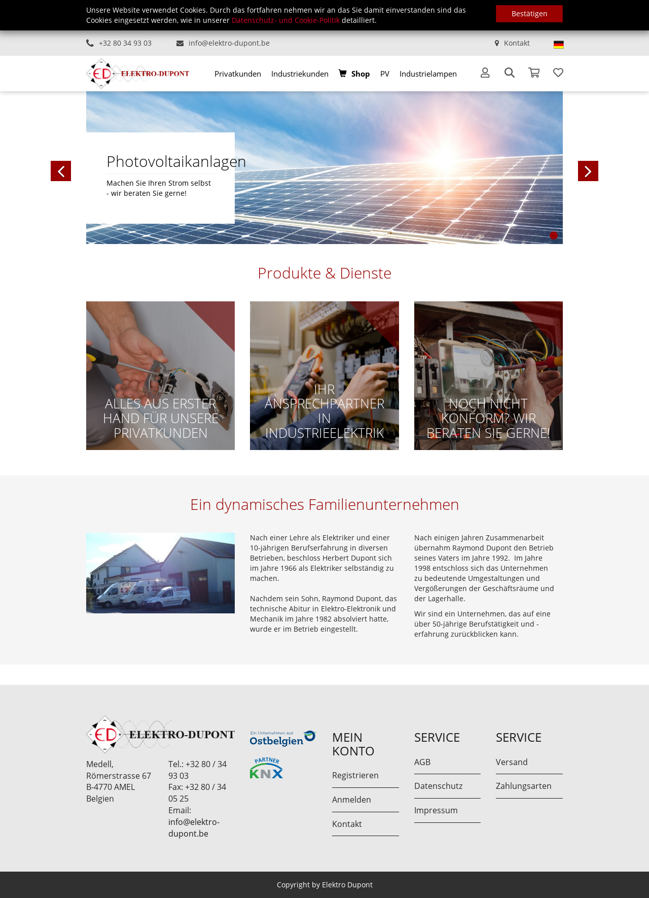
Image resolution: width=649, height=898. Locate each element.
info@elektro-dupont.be (229, 43)
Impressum (436, 810)
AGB (422, 762)
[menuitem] (237, 73)
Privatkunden (237, 73)
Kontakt (517, 43)
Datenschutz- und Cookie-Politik (286, 20)
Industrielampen (428, 73)
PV (384, 73)
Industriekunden (300, 73)
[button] (111, 167)
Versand (512, 762)
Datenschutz (438, 785)
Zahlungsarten (524, 785)
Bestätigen (530, 13)
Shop (360, 73)
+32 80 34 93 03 (125, 43)
